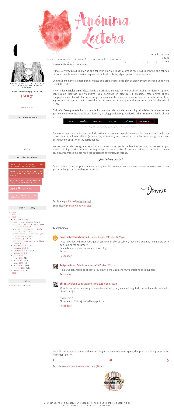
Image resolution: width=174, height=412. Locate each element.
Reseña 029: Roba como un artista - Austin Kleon (24, 189)
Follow (27, 149)
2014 (14, 273)
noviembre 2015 (21, 245)
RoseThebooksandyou (72, 237)
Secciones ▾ (98, 58)
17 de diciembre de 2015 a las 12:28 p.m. (105, 237)
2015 (14, 217)
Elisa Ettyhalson (68, 283)
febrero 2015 (20, 268)
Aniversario (70, 205)
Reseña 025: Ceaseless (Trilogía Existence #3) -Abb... (27, 230)
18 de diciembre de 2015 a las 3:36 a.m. (97, 283)
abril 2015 (19, 263)
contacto (115, 58)
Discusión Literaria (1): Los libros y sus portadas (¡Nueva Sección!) (26, 173)
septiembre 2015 (22, 250)
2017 (14, 212)
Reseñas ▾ (81, 58)
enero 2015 (19, 270)
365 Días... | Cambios (22, 238)
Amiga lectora (67, 265)
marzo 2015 (19, 265)
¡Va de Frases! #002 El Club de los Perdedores (23, 196)
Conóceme (64, 58)
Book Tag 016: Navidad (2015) (26, 222)
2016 (14, 215)
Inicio (50, 58)
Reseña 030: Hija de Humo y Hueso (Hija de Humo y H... (28, 226)
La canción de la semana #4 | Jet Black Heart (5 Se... (28, 235)
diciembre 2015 (21, 220)
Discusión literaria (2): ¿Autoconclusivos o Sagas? (27, 165)
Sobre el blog (84, 205)
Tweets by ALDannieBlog (19, 285)
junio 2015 (19, 258)
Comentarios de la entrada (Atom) (85, 366)
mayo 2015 (19, 260)
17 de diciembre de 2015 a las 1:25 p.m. (95, 265)
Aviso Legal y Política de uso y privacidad (87, 405)
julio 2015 (19, 255)
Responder (66, 256)
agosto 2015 (19, 253)
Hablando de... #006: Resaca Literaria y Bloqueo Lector (25, 182)
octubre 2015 (20, 248)
